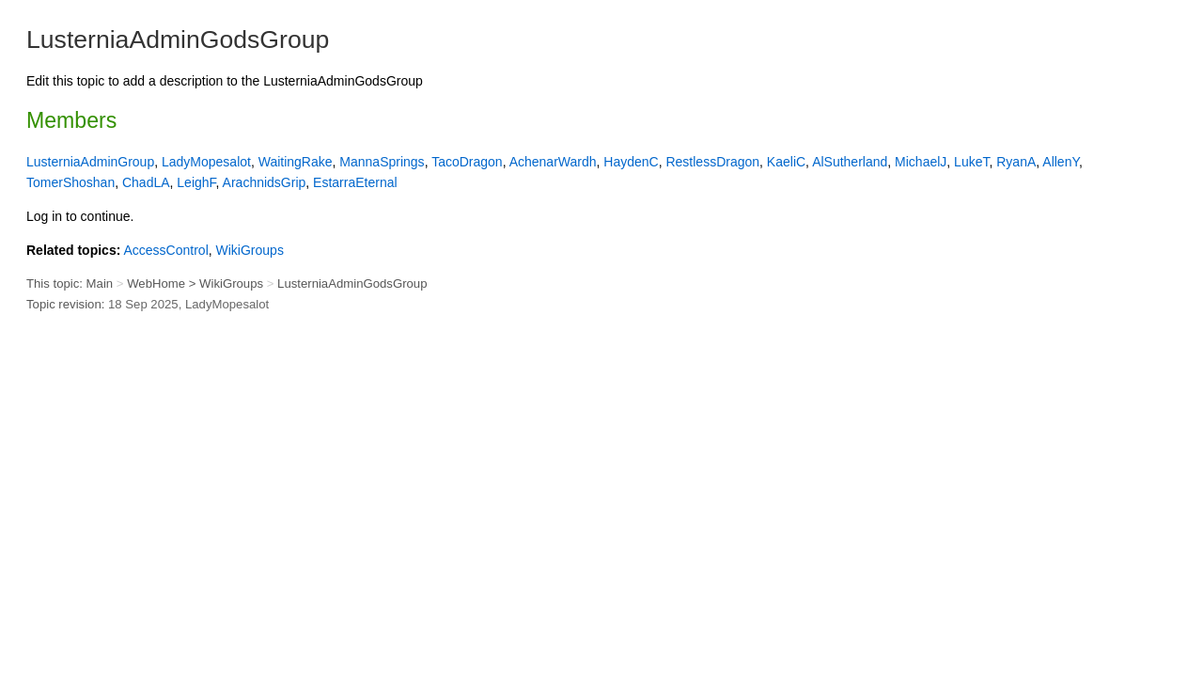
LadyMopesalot (206, 161)
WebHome (156, 283)
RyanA (1016, 161)
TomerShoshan (70, 182)
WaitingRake (295, 161)
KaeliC (786, 161)
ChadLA (146, 182)
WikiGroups (250, 250)
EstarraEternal (355, 182)
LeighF (196, 182)
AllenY (1060, 161)
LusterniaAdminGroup (90, 161)
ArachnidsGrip (264, 182)
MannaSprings (381, 161)
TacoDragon (467, 161)
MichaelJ (920, 161)
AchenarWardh (553, 161)
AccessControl (165, 250)
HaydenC (630, 161)
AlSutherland (849, 161)
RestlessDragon (712, 161)
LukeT (971, 161)
